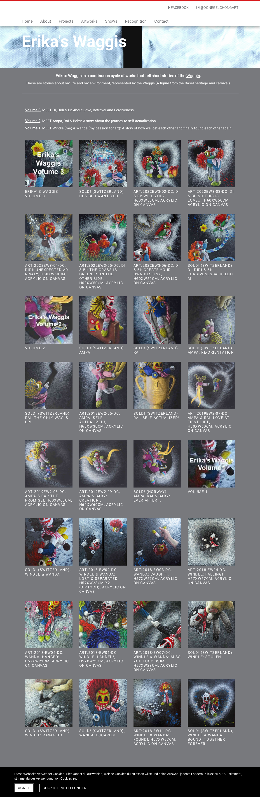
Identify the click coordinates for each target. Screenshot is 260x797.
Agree (24, 788)
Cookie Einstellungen (65, 788)
